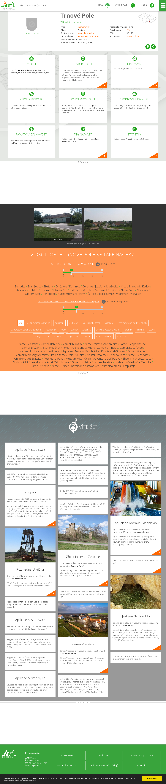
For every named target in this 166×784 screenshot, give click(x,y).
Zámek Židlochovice (57, 362)
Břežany (48, 286)
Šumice (92, 294)
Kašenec (21, 290)
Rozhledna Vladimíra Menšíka (133, 362)
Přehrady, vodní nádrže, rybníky (132, 322)
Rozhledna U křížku (83, 347)
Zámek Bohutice (51, 344)
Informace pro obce (142, 755)
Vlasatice (135, 294)
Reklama (104, 755)
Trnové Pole (77, 15)
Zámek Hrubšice (81, 362)
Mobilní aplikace (66, 765)
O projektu (66, 755)
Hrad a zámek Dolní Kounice (67, 355)
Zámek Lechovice (138, 355)
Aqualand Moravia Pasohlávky (81, 351)
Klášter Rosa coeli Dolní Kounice (106, 355)
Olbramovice (33, 294)
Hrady (63, 329)
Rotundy (128, 329)
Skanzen (109, 322)
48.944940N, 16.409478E (88, 36)
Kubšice (33, 290)
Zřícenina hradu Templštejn (118, 366)
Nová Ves (142, 290)
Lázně (152, 329)
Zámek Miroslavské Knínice (101, 344)
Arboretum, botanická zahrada (26, 329)
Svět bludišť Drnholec (56, 347)
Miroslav (88, 290)
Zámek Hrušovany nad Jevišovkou (40, 351)
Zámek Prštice (60, 366)
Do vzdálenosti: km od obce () (69, 301)
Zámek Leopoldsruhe (133, 344)
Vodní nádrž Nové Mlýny (28, 362)
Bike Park (58, 336)
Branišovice (34, 286)
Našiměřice (128, 290)
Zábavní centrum (104, 336)
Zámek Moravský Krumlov (32, 355)
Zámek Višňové (40, 366)
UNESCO (73, 322)
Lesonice (46, 290)
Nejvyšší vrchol (42, 336)
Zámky (74, 329)
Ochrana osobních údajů (104, 765)
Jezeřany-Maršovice (106, 286)
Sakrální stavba (124, 336)
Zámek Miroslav (72, 344)
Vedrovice (122, 294)
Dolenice (87, 286)
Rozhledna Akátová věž (85, 366)
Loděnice (74, 290)
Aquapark (59, 322)
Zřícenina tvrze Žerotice (137, 358)
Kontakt (142, 765)
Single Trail (72, 336)
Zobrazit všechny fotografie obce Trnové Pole (83, 244)
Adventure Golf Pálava (106, 358)
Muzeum (87, 336)
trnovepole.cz (133, 36)
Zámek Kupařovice (131, 347)
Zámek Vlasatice (29, 344)
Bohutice (20, 286)
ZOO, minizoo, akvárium (38, 322)
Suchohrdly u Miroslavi (71, 294)
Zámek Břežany (31, 347)
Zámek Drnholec (107, 347)
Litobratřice (60, 290)
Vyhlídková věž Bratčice (27, 358)
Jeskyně (140, 329)
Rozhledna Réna (54, 358)
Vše (20, 322)
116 (128, 30)
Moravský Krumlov (86, 33)
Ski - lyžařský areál (91, 322)
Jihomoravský (83, 27)
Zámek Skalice (136, 351)
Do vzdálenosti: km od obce (72, 264)
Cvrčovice (61, 286)
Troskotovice (106, 294)
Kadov (146, 286)
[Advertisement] (83, 184)
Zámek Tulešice (103, 362)
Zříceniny (86, 329)
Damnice (74, 286)
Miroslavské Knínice (107, 290)
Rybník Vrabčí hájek (113, 351)
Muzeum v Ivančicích (78, 358)
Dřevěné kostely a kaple (107, 329)
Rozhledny (51, 329)
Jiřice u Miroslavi (130, 286)
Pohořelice (49, 294)
